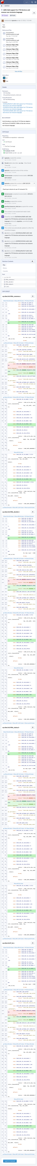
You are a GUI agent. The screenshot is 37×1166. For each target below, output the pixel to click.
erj (31, 221)
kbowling (7, 93)
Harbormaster (9, 175)
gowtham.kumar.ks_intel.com (13, 95)
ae (6, 78)
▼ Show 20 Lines (29, 300)
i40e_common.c (10, 279)
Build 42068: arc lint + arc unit (13, 153)
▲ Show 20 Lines (8, 343)
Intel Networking (10, 99)
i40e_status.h (9, 284)
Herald (6, 163)
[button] (35, 2)
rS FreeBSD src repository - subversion (13, 137)
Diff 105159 (26, 183)
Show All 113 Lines (18, 343)
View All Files (18, 71)
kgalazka (14, 20)
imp (7, 81)
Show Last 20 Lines (29, 507)
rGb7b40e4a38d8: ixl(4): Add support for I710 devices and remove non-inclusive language (18, 111)
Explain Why (8, 223)
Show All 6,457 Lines (18, 397)
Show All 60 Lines (19, 300)
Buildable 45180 (10, 151)
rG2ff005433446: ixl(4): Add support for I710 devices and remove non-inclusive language (18, 108)
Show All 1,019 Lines (18, 507)
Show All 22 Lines (18, 452)
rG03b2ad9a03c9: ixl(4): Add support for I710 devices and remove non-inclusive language (17, 104)
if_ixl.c (7, 286)
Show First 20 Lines (8, 300)
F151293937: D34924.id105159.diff (12, 33)
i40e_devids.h (9, 282)
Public (13, 15)
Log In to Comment (10, 1161)
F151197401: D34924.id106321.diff (12, 39)
